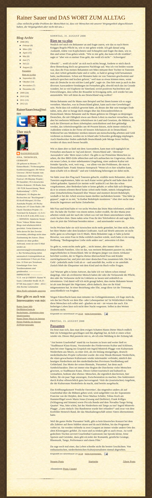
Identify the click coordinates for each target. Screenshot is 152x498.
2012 (22, 103)
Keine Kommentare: (93, 314)
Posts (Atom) (70, 468)
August (26, 67)
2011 (22, 100)
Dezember (27, 89)
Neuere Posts (57, 461)
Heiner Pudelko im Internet (29, 321)
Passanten (26, 71)
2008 (22, 42)
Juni (25, 60)
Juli (25, 63)
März (25, 49)
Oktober (26, 81)
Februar (26, 45)
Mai (25, 56)
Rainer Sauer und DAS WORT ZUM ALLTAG (71, 17)
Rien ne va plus (29, 74)
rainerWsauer (30, 153)
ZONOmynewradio (25, 324)
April (25, 52)
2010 (22, 96)
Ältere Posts (129, 461)
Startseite (93, 461)
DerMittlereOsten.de (26, 309)
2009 (22, 93)
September (28, 78)
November (28, 85)
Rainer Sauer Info (24, 306)
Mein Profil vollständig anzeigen (31, 291)
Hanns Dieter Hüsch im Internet (31, 318)
